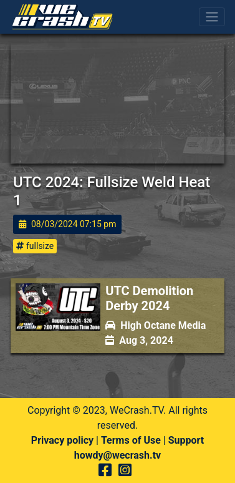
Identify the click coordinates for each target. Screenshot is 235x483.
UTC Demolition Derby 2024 (149, 298)
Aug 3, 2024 (139, 340)
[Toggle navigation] (212, 16)
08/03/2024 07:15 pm (67, 224)
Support (186, 440)
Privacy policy (62, 440)
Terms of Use (131, 440)
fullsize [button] (35, 246)
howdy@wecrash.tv (117, 455)
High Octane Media (155, 325)
